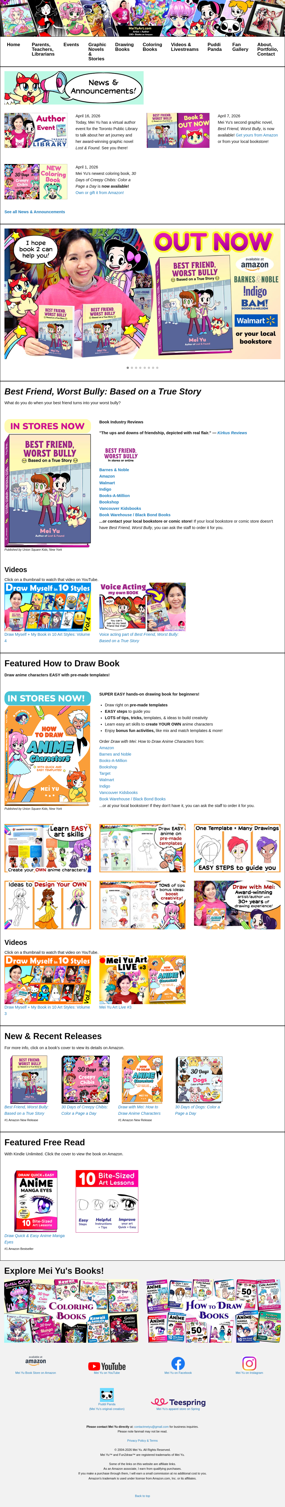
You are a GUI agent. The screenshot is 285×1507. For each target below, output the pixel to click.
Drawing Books (124, 47)
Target (104, 773)
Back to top (142, 1496)
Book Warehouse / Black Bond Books (135, 515)
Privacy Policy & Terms (142, 1440)
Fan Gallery (240, 47)
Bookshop (109, 502)
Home (13, 44)
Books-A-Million (114, 495)
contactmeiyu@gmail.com (151, 1426)
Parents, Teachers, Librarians (43, 49)
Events (71, 44)
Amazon (107, 476)
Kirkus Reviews (232, 433)
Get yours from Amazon (257, 135)
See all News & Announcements (34, 212)
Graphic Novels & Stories (97, 51)
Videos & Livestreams (185, 47)
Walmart (107, 483)
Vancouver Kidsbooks (120, 508)
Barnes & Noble (114, 470)
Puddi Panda (215, 47)
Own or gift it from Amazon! (100, 192)
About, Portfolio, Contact (267, 49)
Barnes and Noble (115, 754)
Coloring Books (152, 47)
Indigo (105, 489)
